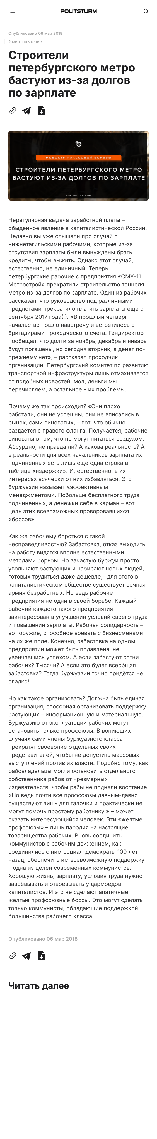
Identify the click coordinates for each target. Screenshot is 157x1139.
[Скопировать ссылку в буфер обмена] (14, 110)
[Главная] (78, 11)
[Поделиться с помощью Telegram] (26, 110)
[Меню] (14, 11)
